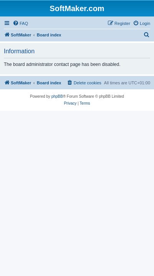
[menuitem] (20, 23)
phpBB (57, 96)
